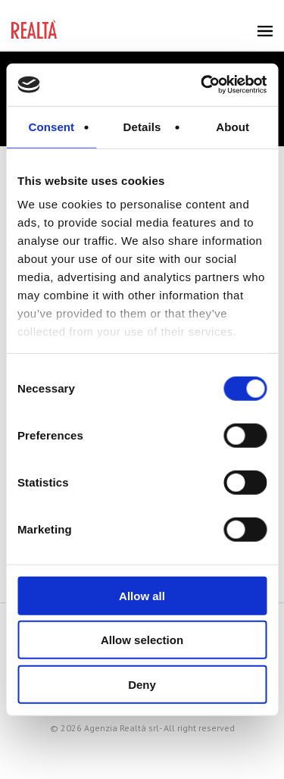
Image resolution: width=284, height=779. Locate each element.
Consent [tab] (51, 126)
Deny (142, 683)
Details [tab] (142, 126)
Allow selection (142, 640)
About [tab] (232, 126)
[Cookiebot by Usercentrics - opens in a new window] (202, 85)
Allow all (142, 595)
